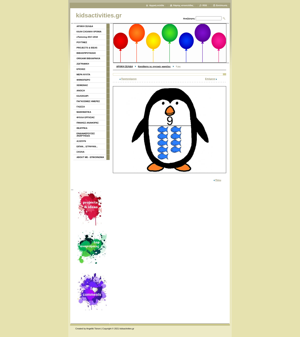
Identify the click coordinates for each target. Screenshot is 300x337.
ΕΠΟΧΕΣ (81, 69)
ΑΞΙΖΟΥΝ (81, 141)
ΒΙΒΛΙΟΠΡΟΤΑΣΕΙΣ (86, 53)
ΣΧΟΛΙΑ (80, 152)
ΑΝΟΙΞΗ (81, 90)
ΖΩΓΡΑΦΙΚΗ (83, 64)
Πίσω (218, 180)
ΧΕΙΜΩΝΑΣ (82, 85)
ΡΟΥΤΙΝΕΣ (82, 42)
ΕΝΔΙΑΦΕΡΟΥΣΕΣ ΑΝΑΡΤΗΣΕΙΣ (86, 134)
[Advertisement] (91, 174)
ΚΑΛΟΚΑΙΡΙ (82, 96)
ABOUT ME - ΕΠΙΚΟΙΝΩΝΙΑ (90, 157)
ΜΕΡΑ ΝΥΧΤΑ (83, 74)
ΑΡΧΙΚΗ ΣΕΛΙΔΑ (124, 66)
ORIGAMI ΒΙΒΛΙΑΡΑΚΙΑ (88, 58)
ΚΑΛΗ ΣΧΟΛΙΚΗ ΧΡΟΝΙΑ (89, 31)
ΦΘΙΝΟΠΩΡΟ (83, 80)
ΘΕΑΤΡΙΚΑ (82, 128)
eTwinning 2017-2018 (87, 37)
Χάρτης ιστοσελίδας (183, 5)
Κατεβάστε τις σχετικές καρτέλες (154, 66)
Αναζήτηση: (189, 18)
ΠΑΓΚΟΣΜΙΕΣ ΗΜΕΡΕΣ (88, 101)
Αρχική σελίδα (156, 5)
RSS (205, 5)
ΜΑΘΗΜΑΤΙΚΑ (84, 112)
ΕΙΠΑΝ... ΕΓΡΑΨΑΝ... (87, 146)
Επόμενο (210, 79)
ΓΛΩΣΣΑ (81, 107)
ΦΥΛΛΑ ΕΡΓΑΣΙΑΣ (86, 117)
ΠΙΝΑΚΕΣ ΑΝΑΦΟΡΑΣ (88, 123)
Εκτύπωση (221, 5)
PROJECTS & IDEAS (87, 48)
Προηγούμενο (129, 79)
